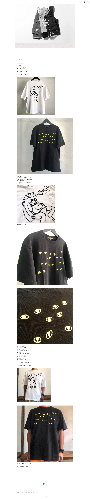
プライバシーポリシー (19, 492)
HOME (32, 53)
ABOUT (37, 53)
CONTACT (56, 53)
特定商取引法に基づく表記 (29, 492)
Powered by (45, 496)
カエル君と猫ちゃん (20, 59)
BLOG (43, 53)
